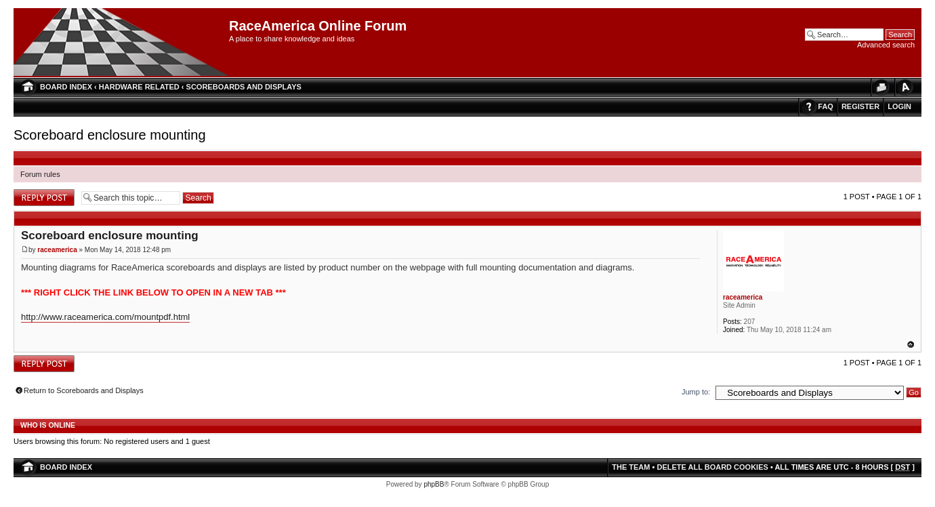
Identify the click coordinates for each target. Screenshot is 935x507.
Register (860, 106)
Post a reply (44, 197)
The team (631, 467)
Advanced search (886, 45)
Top (910, 344)
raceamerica (57, 250)
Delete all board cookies (712, 467)
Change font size (904, 87)
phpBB (433, 484)
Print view (881, 87)
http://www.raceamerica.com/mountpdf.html (105, 317)
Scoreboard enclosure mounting (110, 134)
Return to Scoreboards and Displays (84, 390)
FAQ (825, 106)
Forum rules (40, 174)
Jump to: (696, 392)
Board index (66, 87)
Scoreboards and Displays (244, 87)
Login (899, 106)
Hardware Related (139, 87)
